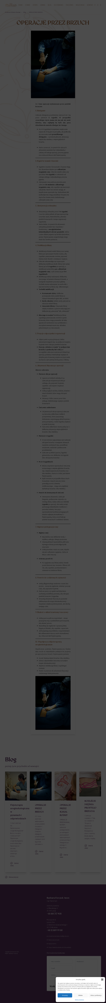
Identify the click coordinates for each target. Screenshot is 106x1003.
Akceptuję (65, 995)
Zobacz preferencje (95, 995)
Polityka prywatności (79, 999)
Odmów (80, 995)
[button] (102, 979)
